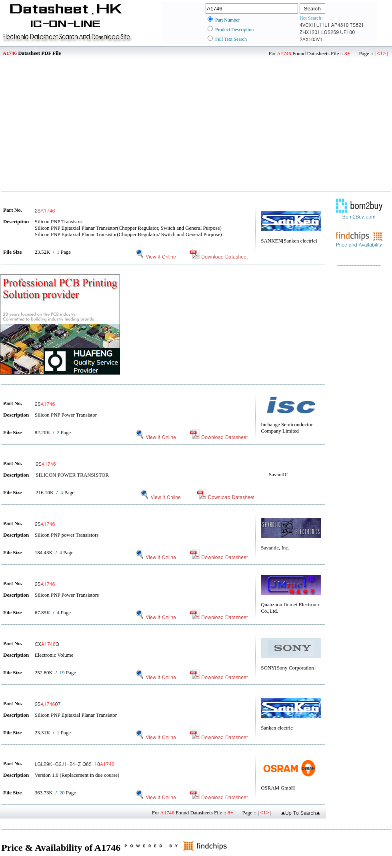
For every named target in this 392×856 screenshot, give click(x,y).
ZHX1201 (310, 31)
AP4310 (340, 24)
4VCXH (307, 24)
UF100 (347, 31)
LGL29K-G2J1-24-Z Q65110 (74, 763)
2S (45, 210)
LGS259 (330, 31)
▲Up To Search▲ (300, 812)
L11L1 (323, 24)
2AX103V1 (311, 39)
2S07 (48, 703)
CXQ (47, 643)
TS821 (357, 24)
